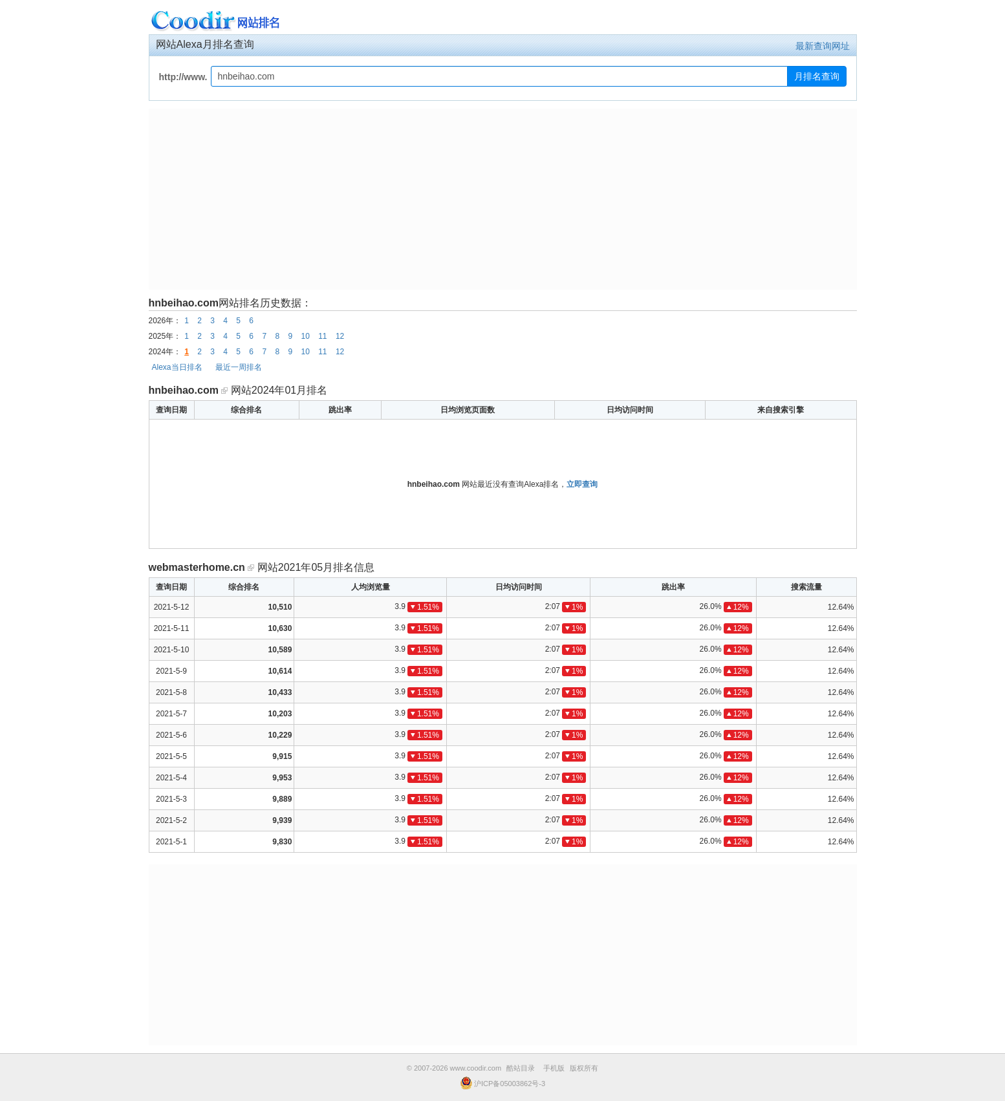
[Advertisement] (503, 199)
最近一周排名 (238, 367)
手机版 (554, 1068)
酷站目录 (520, 1068)
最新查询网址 (822, 46)
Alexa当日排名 (177, 367)
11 (322, 336)
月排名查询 (816, 76)
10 (305, 336)
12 (340, 336)
